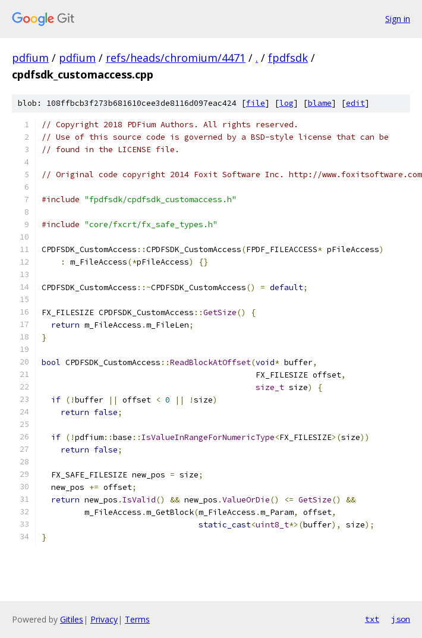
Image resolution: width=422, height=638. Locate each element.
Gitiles (71, 619)
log (286, 103)
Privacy (104, 619)
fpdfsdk (288, 58)
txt (372, 619)
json (400, 619)
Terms (137, 619)
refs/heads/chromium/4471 (175, 58)
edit (355, 103)
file (255, 103)
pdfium (30, 58)
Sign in (397, 18)
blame (320, 103)
